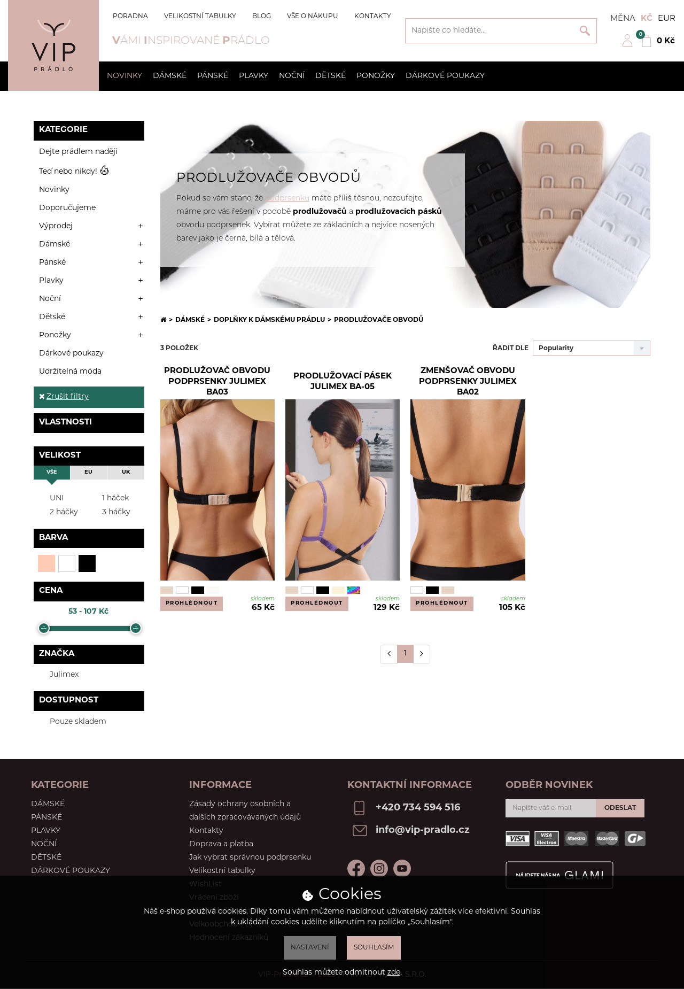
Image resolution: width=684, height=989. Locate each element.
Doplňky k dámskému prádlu (269, 320)
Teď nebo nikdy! (74, 171)
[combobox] (591, 348)
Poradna (130, 16)
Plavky (253, 76)
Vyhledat (584, 31)
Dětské (330, 76)
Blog (261, 16)
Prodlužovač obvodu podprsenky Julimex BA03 (217, 382)
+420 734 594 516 (418, 808)
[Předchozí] (389, 654)
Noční (292, 76)
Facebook (356, 868)
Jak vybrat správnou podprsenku (250, 858)
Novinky (124, 76)
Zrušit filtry (64, 397)
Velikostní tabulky (200, 16)
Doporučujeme (67, 208)
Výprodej (56, 226)
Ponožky (375, 76)
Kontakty (372, 16)
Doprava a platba (221, 844)
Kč (646, 19)
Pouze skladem (71, 721)
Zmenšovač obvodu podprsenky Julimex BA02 (468, 382)
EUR (666, 19)
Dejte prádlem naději (78, 152)
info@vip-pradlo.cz (423, 830)
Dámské (169, 76)
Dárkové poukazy (445, 76)
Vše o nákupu (312, 16)
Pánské (212, 76)
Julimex (57, 674)
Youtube (402, 868)
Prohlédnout (192, 603)
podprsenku (287, 199)
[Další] (421, 654)
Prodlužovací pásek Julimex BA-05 (342, 382)
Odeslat (620, 808)
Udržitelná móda (70, 372)
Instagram (379, 868)
